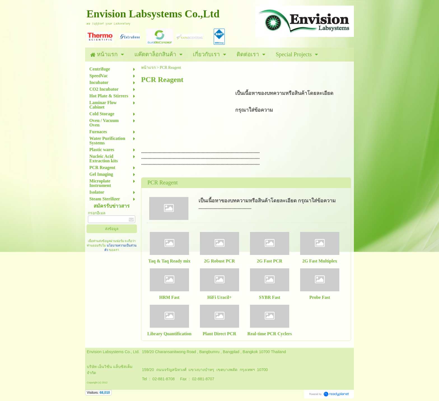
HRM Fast (169, 297)
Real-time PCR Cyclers (269, 333)
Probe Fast (319, 297)
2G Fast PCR (269, 261)
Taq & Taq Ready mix (169, 261)
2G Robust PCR (219, 261)
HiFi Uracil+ (219, 297)
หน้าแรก (148, 67)
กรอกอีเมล (97, 213)
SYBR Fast (269, 297)
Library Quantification (169, 333)
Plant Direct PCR (219, 333)
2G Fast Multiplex (319, 261)
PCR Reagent (162, 182)
